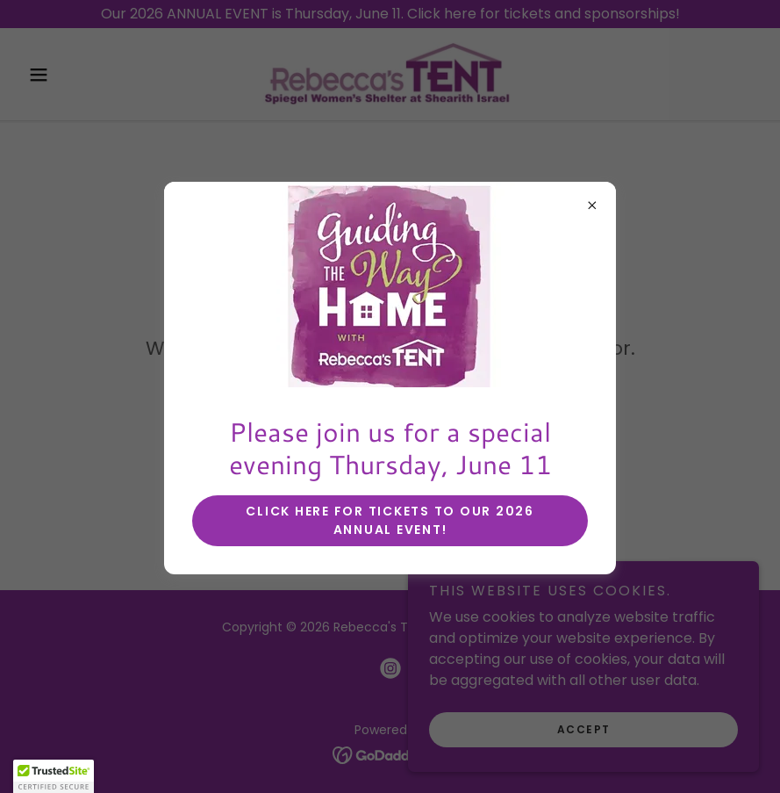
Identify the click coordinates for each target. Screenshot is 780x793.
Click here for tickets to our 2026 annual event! (390, 520)
